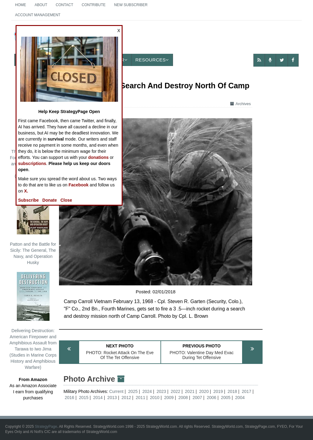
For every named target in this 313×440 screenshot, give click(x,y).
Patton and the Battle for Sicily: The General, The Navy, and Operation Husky (33, 225)
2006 (211, 397)
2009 (169, 397)
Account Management (37, 15)
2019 (218, 391)
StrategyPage (46, 426)
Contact (64, 5)
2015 (83, 397)
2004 (240, 397)
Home (20, 5)
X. (26, 191)
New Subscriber (130, 5)
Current (117, 391)
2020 (204, 391)
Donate (49, 200)
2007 (197, 397)
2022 (175, 391)
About (41, 5)
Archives (240, 103)
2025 (133, 391)
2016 (69, 397)
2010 (155, 397)
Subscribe (28, 200)
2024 (147, 391)
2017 (246, 391)
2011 (140, 397)
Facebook (78, 184)
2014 (98, 397)
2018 (232, 391)
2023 (161, 391)
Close (66, 200)
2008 (183, 397)
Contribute (93, 5)
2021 (189, 391)
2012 (126, 397)
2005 (225, 397)
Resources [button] (152, 59)
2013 (112, 397)
